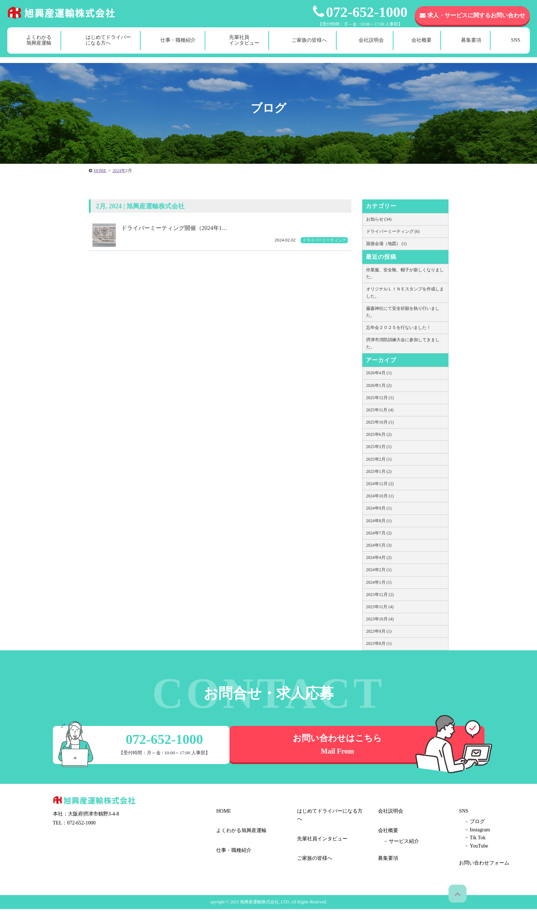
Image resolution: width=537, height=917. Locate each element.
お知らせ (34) (379, 219)
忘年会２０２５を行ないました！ (398, 327)
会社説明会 (371, 46)
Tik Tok (392, 855)
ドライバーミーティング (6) (393, 231)
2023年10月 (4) (380, 619)
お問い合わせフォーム (483, 812)
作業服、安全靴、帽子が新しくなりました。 (405, 273)
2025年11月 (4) (380, 409)
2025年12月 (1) (380, 397)
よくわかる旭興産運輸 (38, 46)
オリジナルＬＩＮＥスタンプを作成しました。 (405, 292)
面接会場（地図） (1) (386, 243)
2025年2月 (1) (379, 459)
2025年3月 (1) (379, 446)
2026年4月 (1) (379, 372)
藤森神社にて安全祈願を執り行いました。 (403, 312)
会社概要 (421, 46)
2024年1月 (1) (379, 582)
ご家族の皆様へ (309, 46)
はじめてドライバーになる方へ (108, 46)
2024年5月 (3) (379, 545)
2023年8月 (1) (379, 643)
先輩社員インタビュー (244, 46)
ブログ (392, 839)
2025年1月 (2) (379, 471)
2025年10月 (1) (380, 422)
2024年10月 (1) (380, 495)
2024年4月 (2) (379, 557)
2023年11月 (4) (380, 606)
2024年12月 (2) (380, 483)
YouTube (393, 863)
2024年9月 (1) (379, 508)
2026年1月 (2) (379, 385)
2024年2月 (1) (379, 569)
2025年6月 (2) (379, 434)
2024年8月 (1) (379, 520)
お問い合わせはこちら (357, 745)
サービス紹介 (319, 873)
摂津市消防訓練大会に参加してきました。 (403, 343)
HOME (222, 812)
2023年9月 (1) (379, 631)
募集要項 (471, 46)
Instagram (394, 847)
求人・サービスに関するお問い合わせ (472, 15)
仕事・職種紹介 (178, 46)
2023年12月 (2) (380, 594)
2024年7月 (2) (379, 533)
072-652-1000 (360, 12)
